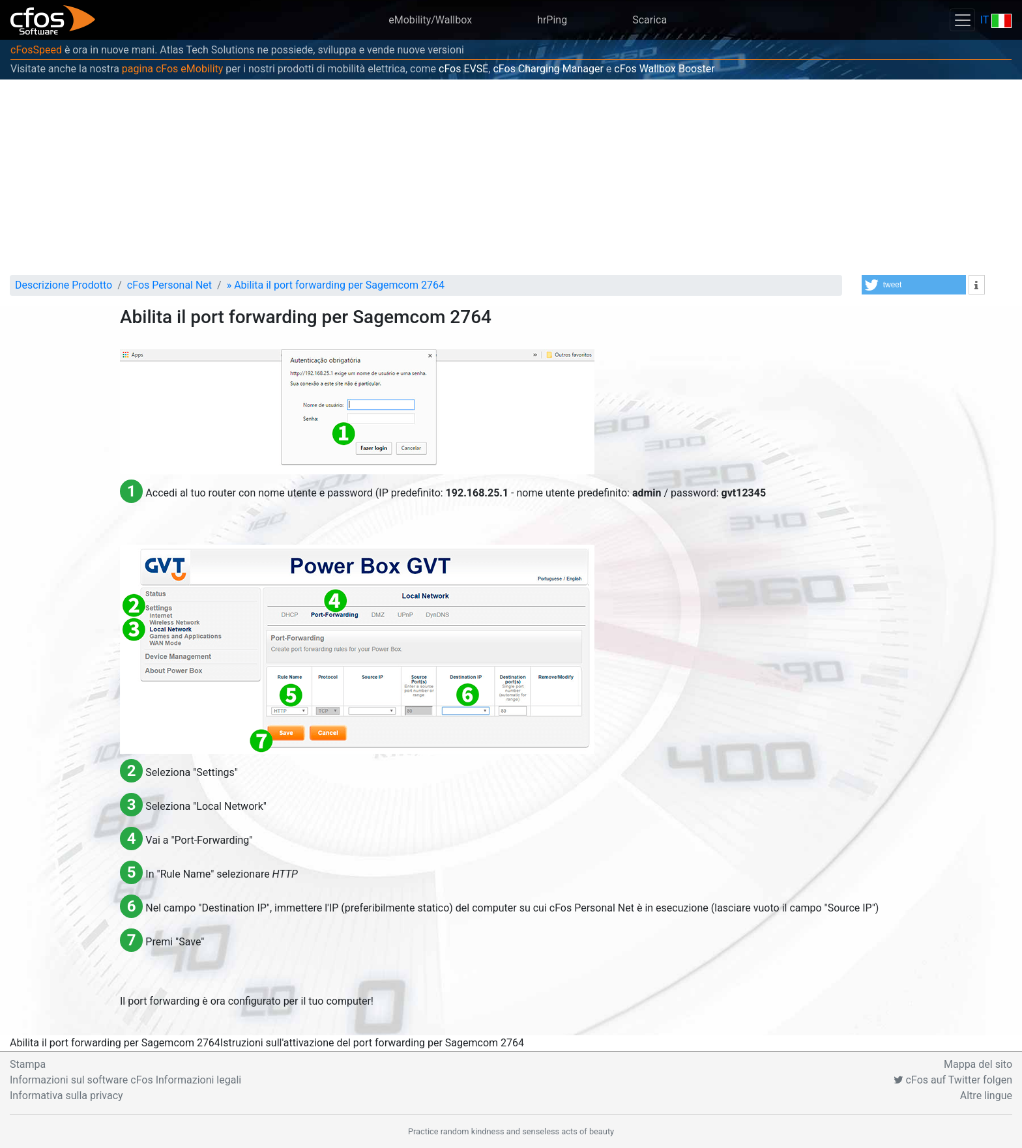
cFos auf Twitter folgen (953, 1080)
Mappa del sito (978, 1064)
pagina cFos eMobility (173, 69)
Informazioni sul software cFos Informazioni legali (125, 1080)
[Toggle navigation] (962, 19)
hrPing (552, 20)
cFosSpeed (36, 50)
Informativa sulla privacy (66, 1095)
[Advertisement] (511, 177)
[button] (914, 284)
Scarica (649, 20)
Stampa (28, 1064)
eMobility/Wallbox (430, 20)
